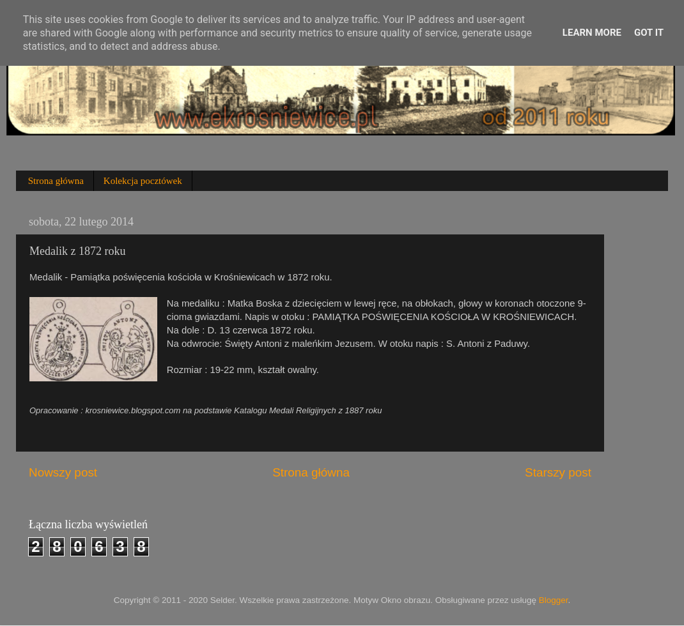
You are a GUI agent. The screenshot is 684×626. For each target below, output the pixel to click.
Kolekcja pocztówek (143, 181)
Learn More (592, 32)
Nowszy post (63, 472)
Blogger (553, 600)
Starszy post (558, 472)
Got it (649, 32)
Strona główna (56, 181)
